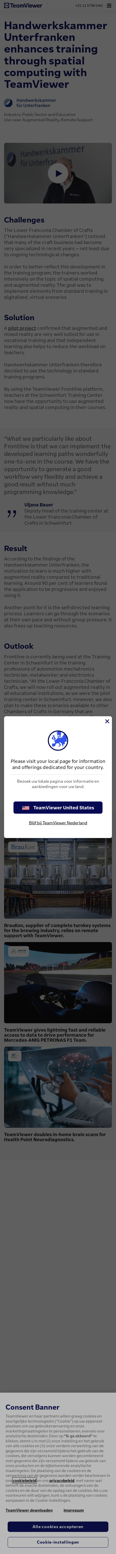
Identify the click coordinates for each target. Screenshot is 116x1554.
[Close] (107, 721)
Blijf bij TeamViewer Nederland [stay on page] (58, 823)
